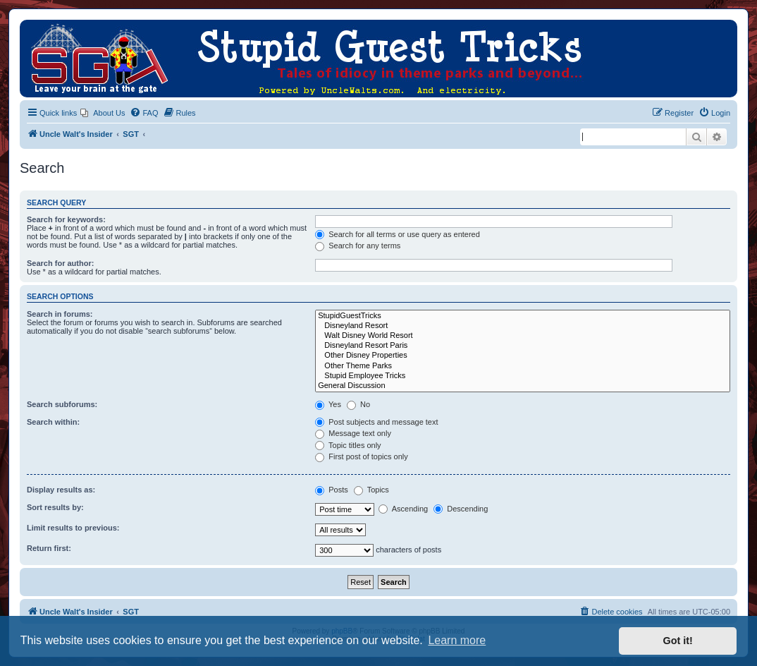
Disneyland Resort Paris (522, 346)
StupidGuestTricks (522, 316)
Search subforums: (62, 404)
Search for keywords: (66, 219)
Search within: (53, 422)
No (358, 404)
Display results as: (61, 489)
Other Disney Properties (522, 356)
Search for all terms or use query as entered (397, 234)
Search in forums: (60, 314)
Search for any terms (357, 245)
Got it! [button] (678, 640)
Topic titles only (348, 445)
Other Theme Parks (522, 366)
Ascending (403, 508)
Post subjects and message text (376, 422)
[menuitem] (102, 112)
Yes (328, 404)
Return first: (49, 548)
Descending (460, 508)
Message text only (353, 433)
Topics (371, 489)
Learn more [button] (457, 640)
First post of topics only (361, 456)
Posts (331, 489)
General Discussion (522, 386)
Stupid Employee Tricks (522, 376)
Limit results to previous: (73, 527)
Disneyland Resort (522, 326)
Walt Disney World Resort (522, 336)
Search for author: (60, 263)
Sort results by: (55, 507)
